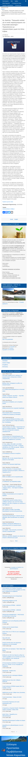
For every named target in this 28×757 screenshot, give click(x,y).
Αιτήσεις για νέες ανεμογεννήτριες (10, 627)
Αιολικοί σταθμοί (6, 362)
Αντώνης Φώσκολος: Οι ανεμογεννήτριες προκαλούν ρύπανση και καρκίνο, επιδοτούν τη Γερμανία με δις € (13, 470)
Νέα (12, 1)
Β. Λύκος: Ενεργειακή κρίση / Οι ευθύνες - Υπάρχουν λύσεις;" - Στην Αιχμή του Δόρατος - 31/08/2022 (13, 488)
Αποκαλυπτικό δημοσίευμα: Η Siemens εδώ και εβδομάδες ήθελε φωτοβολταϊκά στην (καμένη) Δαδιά (13, 517)
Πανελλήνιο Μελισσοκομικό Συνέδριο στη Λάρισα (13, 720)
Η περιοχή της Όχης (16, 3)
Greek (11, 219)
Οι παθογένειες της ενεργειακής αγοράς (11, 481)
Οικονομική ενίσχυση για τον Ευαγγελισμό (12, 596)
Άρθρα (16, 1)
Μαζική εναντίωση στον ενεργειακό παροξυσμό (13, 408)
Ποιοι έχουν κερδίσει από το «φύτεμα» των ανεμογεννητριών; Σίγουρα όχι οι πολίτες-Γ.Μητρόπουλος (12, 377)
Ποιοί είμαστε (5, 1)
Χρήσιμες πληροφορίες (7, 5)
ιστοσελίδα (12, 346)
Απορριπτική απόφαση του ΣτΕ (9, 600)
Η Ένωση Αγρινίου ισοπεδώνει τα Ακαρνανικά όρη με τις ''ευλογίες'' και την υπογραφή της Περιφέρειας (13, 664)
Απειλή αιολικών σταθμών (9, 209)
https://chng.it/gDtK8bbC (7, 339)
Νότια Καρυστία (6, 3)
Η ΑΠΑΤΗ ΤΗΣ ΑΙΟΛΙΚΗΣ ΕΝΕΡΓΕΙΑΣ (11, 464)
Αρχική (3, 9)
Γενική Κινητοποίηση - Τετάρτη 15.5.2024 (11, 697)
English (16, 219)
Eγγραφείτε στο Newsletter (8, 349)
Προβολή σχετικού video (8, 201)
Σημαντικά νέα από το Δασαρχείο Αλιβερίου (12, 675)
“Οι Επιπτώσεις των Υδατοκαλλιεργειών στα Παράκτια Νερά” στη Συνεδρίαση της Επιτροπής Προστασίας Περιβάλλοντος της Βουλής (13, 438)
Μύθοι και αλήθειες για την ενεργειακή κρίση (12, 476)
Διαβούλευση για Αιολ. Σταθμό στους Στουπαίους (13, 692)
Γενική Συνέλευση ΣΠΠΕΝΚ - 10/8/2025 (11, 605)
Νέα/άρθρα (5, 360)
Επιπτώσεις (5, 366)
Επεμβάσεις (5, 364)
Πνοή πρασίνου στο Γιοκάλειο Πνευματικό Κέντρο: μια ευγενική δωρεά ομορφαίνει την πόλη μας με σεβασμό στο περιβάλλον (13, 590)
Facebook (11, 348)
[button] (26, 1)
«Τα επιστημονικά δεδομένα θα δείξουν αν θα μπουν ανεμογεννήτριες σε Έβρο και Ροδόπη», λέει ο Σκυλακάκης (13, 420)
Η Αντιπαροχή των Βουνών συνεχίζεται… (11, 453)
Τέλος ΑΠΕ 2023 (6, 638)
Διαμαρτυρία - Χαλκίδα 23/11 (9, 670)
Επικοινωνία (18, 5)
